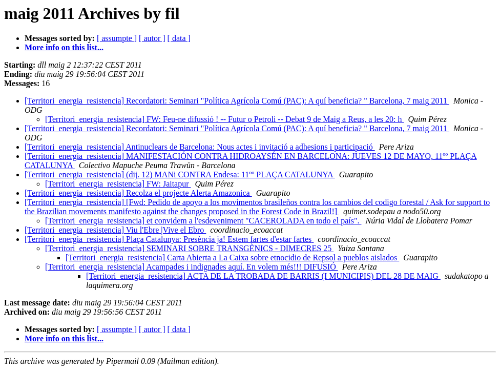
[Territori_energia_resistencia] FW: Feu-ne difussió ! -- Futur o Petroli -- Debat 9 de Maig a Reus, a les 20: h (224, 119)
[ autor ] (152, 38)
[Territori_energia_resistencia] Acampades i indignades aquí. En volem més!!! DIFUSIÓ (191, 266)
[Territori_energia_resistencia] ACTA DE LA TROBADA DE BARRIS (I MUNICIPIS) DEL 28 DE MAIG (263, 276)
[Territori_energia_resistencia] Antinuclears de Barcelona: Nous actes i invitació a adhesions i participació (200, 146)
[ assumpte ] (117, 38)
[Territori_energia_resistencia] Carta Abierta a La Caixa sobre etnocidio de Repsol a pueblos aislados (232, 257)
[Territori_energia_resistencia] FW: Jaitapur (118, 183)
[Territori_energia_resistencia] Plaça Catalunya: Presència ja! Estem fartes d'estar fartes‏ (169, 239)
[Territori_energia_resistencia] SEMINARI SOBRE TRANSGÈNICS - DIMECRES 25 (189, 248)
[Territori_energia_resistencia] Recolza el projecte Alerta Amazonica (138, 193)
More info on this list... (64, 47)
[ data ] (179, 38)
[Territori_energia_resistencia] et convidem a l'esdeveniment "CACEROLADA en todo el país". (203, 220)
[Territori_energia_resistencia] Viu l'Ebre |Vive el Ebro (115, 229)
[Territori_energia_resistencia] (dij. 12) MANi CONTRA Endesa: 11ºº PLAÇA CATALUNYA (180, 174)
